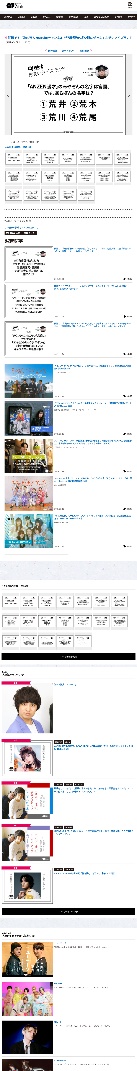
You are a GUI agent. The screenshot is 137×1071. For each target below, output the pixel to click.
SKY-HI (57, 1022)
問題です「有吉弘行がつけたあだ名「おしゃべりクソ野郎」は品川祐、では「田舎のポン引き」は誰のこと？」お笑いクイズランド (92, 249)
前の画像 (52, 50)
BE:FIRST (59, 983)
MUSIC (21, 17)
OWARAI (8, 17)
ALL (86, 17)
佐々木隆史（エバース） (65, 684)
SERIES (59, 17)
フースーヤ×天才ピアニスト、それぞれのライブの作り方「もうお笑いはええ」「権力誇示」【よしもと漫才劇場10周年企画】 (93, 479)
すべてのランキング (68, 911)
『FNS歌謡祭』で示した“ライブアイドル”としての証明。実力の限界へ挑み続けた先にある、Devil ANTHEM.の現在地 (92, 517)
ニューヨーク (60, 943)
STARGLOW (60, 1060)
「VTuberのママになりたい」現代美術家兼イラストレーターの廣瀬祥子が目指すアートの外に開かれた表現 (93, 404)
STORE (118, 17)
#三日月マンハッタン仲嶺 (18, 221)
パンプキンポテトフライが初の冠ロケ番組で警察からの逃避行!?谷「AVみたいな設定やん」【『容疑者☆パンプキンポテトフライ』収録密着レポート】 (92, 442)
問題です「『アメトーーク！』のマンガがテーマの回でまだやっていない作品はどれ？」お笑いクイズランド (90, 287)
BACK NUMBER (101, 17)
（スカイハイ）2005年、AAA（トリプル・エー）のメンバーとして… (82, 1026)
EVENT (131, 17)
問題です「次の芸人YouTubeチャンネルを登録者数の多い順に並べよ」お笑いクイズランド (70, 37)
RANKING (73, 17)
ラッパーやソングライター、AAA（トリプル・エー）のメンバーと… (82, 987)
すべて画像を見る (68, 656)
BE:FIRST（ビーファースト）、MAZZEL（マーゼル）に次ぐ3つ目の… (83, 1064)
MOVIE (34, 17)
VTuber (46, 17)
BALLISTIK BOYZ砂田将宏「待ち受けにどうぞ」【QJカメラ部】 (85, 873)
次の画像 (84, 50)
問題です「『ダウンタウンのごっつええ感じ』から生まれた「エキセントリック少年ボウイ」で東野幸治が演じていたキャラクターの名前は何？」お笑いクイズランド (92, 324)
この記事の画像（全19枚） (18, 146)
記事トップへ (68, 50)
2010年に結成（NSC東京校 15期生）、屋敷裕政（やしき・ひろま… (82, 947)
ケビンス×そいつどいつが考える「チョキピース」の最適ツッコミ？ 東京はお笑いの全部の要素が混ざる (92, 367)
